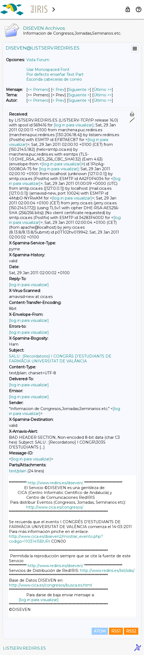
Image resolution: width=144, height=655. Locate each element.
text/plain (17, 471)
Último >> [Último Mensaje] (103, 89)
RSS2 (131, 631)
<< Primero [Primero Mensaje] (38, 89)
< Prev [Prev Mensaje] (58, 89)
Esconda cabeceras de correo (54, 79)
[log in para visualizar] (74, 125)
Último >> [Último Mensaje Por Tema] (103, 95)
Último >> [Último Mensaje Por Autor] (103, 100)
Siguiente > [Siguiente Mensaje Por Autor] (79, 100)
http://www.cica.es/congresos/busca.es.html (50, 585)
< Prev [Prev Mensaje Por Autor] (58, 100)
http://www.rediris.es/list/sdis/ (107, 570)
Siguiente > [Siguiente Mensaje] (79, 89)
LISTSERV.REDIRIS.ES (24, 648)
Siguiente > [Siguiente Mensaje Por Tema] (79, 95)
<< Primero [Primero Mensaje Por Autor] (38, 100)
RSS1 (116, 631)
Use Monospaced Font (47, 69)
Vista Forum (37, 59)
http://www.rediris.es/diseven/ (55, 482)
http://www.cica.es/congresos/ (54, 507)
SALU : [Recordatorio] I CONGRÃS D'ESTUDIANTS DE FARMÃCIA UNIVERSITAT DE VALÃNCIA (60, 358)
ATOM (100, 631)
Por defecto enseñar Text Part (55, 74)
